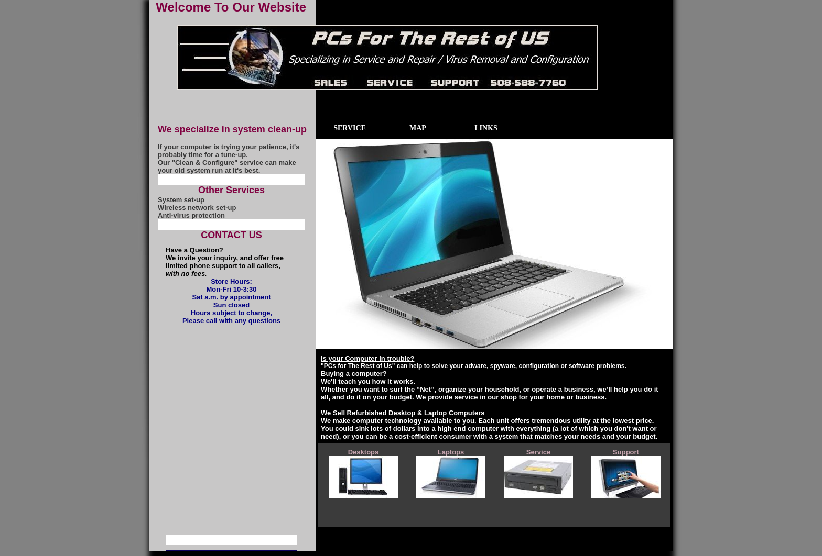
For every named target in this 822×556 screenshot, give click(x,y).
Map (417, 128)
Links (485, 128)
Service (349, 128)
